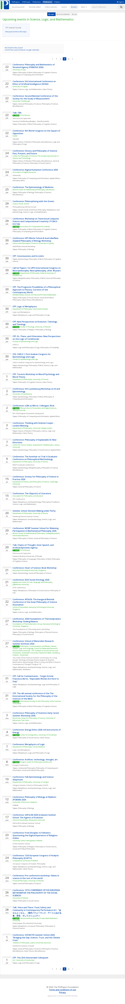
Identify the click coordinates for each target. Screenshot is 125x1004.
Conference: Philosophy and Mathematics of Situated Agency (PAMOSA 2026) (34, 66)
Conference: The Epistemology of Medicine (33, 187)
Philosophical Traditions (50, 502)
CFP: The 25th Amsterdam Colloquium (30, 957)
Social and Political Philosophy (33, 770)
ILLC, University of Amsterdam (23, 960)
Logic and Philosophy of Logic (39, 315)
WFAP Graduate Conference (23, 465)
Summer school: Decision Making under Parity (34, 510)
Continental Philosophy (26, 768)
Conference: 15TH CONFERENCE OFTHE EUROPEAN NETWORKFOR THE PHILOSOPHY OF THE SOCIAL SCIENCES (36, 893)
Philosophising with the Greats (24, 207)
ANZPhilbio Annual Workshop (24, 246)
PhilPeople (26, 2)
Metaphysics (22, 315)
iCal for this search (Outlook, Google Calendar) (22, 50)
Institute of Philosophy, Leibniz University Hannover (32, 943)
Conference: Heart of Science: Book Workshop (35, 568)
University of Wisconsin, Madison (25, 802)
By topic (51, 14)
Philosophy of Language (27, 559)
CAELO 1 (16, 344)
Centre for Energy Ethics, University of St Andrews (38, 735)
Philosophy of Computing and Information (28, 75)
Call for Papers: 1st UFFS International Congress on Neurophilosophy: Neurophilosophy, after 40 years (37, 269)
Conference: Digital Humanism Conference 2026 (35, 169)
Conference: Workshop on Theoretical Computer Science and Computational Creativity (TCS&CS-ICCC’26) (36, 221)
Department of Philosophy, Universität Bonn (29, 747)
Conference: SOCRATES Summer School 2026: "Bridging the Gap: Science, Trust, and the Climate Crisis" (37, 938)
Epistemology (23, 259)
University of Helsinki (20, 898)
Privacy (62, 992)
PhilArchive (37, 2)
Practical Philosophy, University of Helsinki (28, 881)
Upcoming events (18, 7)
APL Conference (19, 499)
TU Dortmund (25, 115)
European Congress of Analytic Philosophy (29, 864)
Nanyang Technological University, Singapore (29, 570)
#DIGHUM (17, 175)
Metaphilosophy (24, 278)
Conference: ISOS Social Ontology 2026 (31, 579)
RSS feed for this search (14, 48)
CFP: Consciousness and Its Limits (28, 256)
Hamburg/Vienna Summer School (26, 516)
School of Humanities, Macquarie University (29, 820)
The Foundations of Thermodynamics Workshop (31, 629)
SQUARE (16, 139)
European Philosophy (36, 926)
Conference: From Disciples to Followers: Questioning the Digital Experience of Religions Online (35, 835)
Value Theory (47, 89)
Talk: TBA (17, 112)
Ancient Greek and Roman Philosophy (32, 210)
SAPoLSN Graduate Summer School (26, 823)
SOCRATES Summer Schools (23, 946)
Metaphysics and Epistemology (29, 502)
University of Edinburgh (21, 101)
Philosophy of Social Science (40, 163)
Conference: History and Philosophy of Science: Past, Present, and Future (35, 152)
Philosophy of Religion (26, 330)
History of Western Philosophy (29, 431)
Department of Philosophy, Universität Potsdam (30, 309)
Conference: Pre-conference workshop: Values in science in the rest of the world (36, 877)
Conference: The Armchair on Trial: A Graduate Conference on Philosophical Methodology (35, 458)
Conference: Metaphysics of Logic (29, 744)
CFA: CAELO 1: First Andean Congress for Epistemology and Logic (32, 355)
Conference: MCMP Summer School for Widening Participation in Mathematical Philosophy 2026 (36, 529)
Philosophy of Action (25, 538)
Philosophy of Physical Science (46, 632)
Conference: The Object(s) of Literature (32, 493)
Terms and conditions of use (62, 989)
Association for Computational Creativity (35, 226)
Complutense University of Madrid (25, 861)
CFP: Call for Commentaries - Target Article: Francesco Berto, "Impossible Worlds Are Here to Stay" (36, 679)
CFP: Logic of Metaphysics (25, 306)
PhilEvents (47, 2)
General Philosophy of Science (29, 104)
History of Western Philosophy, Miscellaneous (35, 142)
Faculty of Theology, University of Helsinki (35, 327)
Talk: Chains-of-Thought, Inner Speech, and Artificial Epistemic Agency (33, 546)
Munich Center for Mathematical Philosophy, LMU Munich (34, 190)
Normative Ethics (19, 180)
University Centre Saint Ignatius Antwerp (27, 840)
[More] (84, 7)
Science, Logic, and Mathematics (30, 89)
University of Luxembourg (22, 394)
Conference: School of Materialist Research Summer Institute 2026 (33, 642)
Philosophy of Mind (25, 72)
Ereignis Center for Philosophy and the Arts (36, 762)
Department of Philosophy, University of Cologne (31, 782)
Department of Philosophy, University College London (32, 428)
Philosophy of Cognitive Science (45, 72)
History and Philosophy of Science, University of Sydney (33, 243)
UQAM (15, 136)
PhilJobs (57, 2)
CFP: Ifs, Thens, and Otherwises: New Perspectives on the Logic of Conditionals (37, 337)
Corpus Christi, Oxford (21, 204)
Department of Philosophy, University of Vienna (30, 462)
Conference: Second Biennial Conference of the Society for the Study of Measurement (35, 97)
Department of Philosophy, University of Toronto (31, 379)
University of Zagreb (20, 86)
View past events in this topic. (16, 32)
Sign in (120, 2)
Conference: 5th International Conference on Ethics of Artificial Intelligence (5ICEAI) (34, 82)
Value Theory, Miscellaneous (32, 300)
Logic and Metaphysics (21, 312)
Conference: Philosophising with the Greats (33, 201)
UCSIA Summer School (21, 844)
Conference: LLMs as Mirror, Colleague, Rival (34, 405)
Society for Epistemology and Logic (25, 341)
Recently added (35, 7)
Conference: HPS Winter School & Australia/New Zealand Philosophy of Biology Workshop (36, 239)
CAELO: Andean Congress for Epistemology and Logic (33, 362)
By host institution (63, 14)
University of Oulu (19, 70)
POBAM (15, 805)
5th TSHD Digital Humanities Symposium (28, 413)
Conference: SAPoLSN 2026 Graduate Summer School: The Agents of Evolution (35, 816)
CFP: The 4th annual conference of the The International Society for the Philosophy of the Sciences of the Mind (35, 696)
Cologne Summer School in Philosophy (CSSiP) (30, 785)
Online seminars (51, 7)
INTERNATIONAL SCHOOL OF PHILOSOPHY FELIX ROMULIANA (34, 295)
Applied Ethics (55, 178)
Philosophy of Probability (49, 347)
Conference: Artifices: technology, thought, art (35, 759)
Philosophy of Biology (26, 192)
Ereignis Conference (20, 765)
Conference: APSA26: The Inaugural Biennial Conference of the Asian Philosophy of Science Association (35, 602)
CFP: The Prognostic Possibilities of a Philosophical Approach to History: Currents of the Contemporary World (37, 290)
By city (74, 14)
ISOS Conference (19, 587)
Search (64, 7)
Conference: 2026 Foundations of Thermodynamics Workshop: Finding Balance (37, 620)
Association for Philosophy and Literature (28, 496)
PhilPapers (16, 2)
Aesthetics (27, 669)
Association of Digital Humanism (24, 172)
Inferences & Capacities (22, 118)
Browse (74, 7)
